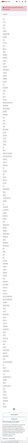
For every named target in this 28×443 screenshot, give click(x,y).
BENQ (4, 51)
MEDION (5, 227)
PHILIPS (4, 269)
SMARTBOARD (6, 350)
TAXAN (4, 368)
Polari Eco (5, 287)
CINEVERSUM (6, 69)
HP (3, 168)
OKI (3, 257)
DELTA (4, 96)
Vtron (4, 403)
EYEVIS (4, 138)
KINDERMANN (6, 189)
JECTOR (4, 183)
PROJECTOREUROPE (7, 299)
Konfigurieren (14, 419)
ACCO (4, 22)
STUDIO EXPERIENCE (7, 362)
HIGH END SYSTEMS (7, 156)
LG (3, 204)
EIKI (4, 117)
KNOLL (4, 192)
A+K (4, 19)
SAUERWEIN (6, 329)
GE (3, 147)
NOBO (4, 251)
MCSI (4, 221)
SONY (4, 359)
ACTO (4, 28)
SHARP (4, 347)
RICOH (4, 308)
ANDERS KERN (6, 34)
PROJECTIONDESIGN (7, 296)
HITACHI (5, 162)
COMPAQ (5, 78)
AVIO (4, 46)
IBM (4, 174)
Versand (16, 442)
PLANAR (5, 275)
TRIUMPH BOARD (7, 377)
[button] (19, 1)
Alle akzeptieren (14, 414)
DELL (4, 93)
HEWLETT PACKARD (7, 153)
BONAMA (5, 54)
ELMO (4, 123)
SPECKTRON (5, 356)
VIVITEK (4, 406)
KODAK (4, 195)
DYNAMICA (5, 114)
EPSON (4, 132)
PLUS (4, 278)
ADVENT (5, 31)
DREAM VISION (6, 108)
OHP (4, 254)
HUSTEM (5, 171)
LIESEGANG (5, 207)
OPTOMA (5, 260)
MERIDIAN (5, 236)
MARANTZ (5, 216)
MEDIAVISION (6, 224)
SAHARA (5, 323)
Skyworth (5, 353)
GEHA (4, 150)
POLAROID (5, 281)
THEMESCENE (6, 371)
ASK (4, 40)
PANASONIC (5, 263)
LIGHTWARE (6, 210)
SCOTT (4, 335)
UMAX (4, 383)
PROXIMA (5, 302)
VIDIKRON (5, 397)
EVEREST (5, 135)
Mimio (4, 239)
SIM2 (4, 344)
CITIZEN (4, 72)
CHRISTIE (5, 66)
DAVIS (4, 90)
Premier (4, 290)
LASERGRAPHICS (7, 198)
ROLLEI (4, 311)
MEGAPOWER (6, 233)
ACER (4, 25)
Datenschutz (12, 438)
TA (3, 365)
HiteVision (5, 165)
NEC (4, 248)
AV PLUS (4, 43)
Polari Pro (5, 293)
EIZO (4, 120)
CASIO (4, 63)
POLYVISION (5, 284)
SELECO (4, 341)
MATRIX (4, 218)
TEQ (4, 374)
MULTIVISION (6, 245)
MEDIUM (5, 230)
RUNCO (4, 317)
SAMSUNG (5, 326)
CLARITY (5, 75)
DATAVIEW (5, 87)
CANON (4, 60)
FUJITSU (4, 141)
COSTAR (4, 81)
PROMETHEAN (6, 305)
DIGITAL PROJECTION (7, 102)
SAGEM (4, 320)
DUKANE (5, 111)
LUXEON (4, 213)
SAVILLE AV (5, 338)
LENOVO (5, 201)
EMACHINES (5, 129)
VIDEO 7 (4, 394)
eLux (4, 126)
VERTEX (4, 391)
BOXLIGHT (5, 57)
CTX (4, 84)
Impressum (5, 438)
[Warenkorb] (25, 1)
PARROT (5, 266)
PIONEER (5, 272)
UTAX (4, 388)
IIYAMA (4, 177)
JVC (3, 186)
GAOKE (4, 144)
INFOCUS (5, 180)
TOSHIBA (5, 380)
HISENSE (5, 159)
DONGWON (5, 105)
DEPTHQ (5, 99)
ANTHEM (5, 37)
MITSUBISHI (5, 242)
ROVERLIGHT (6, 314)
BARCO (4, 49)
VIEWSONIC (5, 400)
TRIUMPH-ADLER (7, 385)
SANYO (4, 332)
